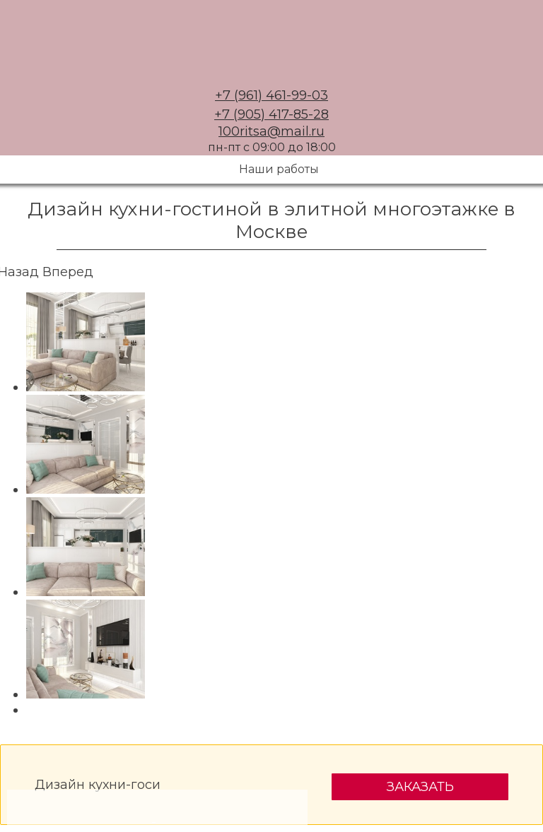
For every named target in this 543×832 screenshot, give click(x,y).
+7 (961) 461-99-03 (271, 95)
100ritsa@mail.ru (271, 131)
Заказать (420, 787)
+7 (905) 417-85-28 (271, 114)
